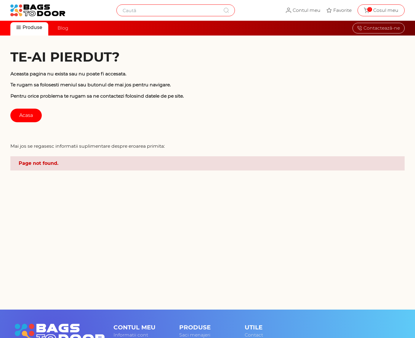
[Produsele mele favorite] (339, 10)
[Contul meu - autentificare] (303, 10)
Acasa (26, 115)
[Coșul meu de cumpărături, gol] (381, 10)
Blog (62, 28)
